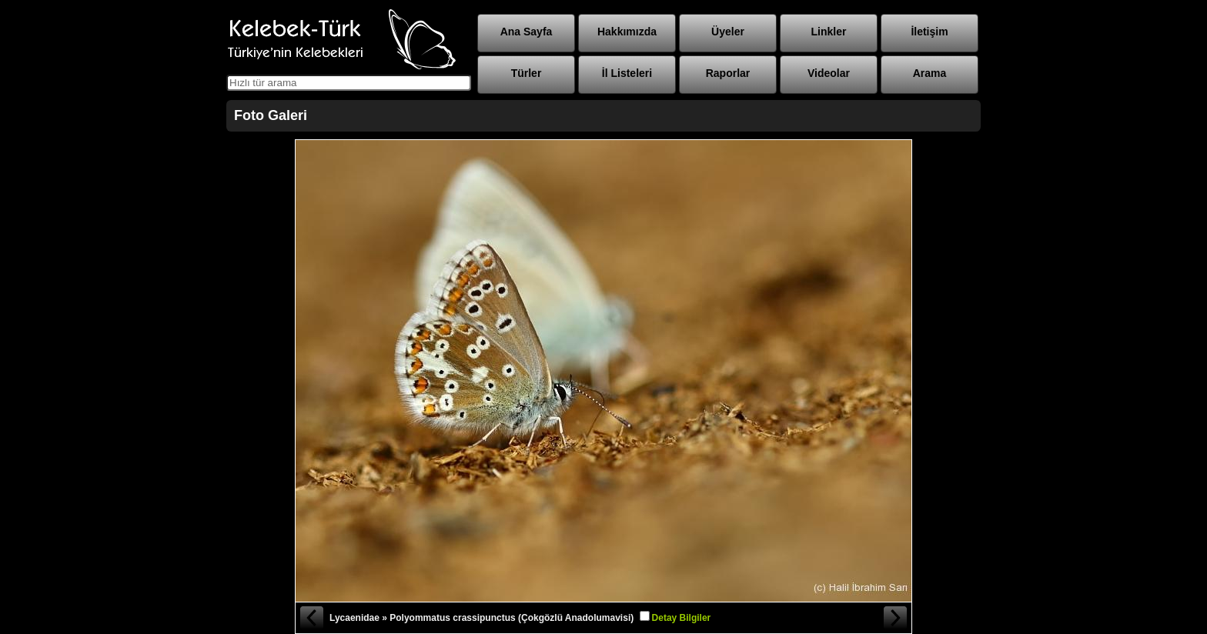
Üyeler (727, 31)
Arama (930, 73)
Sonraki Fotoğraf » (896, 618)
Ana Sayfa (526, 31)
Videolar (828, 73)
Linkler (829, 31)
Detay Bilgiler (681, 617)
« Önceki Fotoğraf (311, 618)
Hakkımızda (627, 31)
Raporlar (728, 73)
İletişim (929, 31)
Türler (526, 73)
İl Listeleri (627, 73)
